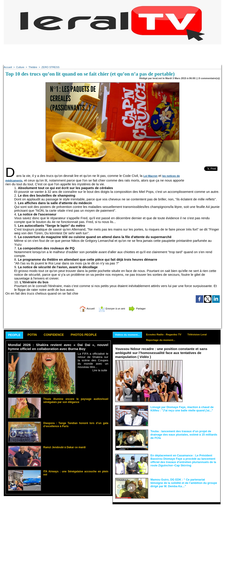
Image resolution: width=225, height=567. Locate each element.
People (15, 335)
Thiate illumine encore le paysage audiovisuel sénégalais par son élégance (75, 400)
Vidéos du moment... (128, 334)
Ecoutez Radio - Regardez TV (166, 334)
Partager (142, 308)
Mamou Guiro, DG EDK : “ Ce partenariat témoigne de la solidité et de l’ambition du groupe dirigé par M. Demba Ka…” (183, 482)
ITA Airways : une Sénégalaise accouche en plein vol (73, 471)
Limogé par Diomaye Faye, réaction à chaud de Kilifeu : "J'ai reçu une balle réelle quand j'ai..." (180, 409)
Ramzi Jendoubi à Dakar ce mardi (62, 447)
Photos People (91, 335)
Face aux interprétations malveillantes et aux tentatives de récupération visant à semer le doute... (201, 368)
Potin (35, 335)
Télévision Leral (201, 334)
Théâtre (32, 67)
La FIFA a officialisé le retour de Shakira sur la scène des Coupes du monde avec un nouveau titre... (93, 360)
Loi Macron (149, 176)
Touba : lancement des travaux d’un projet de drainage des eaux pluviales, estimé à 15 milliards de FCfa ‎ (183, 434)
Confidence (58, 335)
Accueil (8, 67)
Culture (20, 67)
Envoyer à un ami (111, 308)
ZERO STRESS (49, 67)
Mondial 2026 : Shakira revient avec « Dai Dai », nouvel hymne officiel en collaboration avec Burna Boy (58, 347)
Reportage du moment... (163, 340)
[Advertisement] (112, 54)
